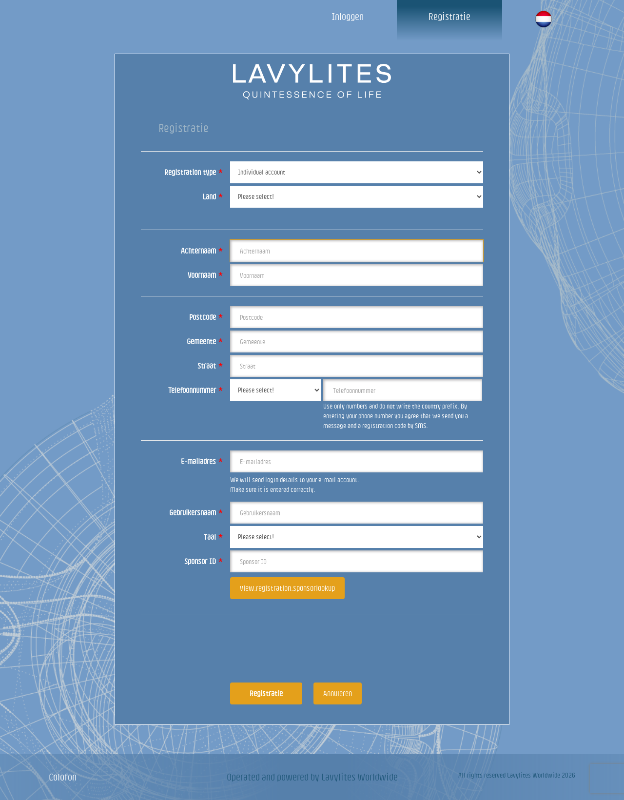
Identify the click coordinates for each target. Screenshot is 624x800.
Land (212, 196)
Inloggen (348, 16)
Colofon (63, 777)
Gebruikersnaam (196, 512)
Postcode (206, 317)
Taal (213, 537)
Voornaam (205, 275)
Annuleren (337, 693)
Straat (210, 366)
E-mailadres (202, 461)
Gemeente (205, 341)
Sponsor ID (203, 561)
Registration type (193, 172)
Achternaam (202, 250)
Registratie (449, 16)
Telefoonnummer (195, 390)
